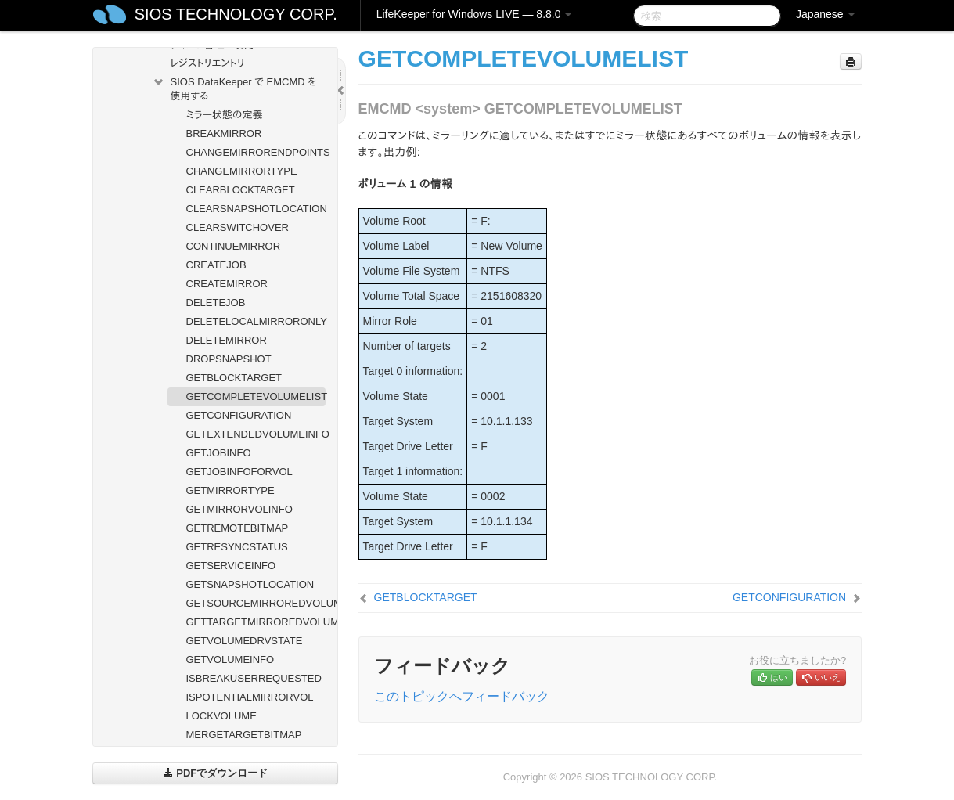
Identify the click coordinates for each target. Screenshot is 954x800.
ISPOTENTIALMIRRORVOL (250, 697)
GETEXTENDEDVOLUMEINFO (256, 434)
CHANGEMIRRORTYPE (241, 171)
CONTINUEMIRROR (233, 246)
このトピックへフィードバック (461, 696)
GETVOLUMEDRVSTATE (244, 641)
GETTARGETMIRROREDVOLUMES (256, 622)
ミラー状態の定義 (224, 115)
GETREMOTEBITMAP (237, 528)
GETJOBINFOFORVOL (239, 471)
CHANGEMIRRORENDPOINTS (256, 152)
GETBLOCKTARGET (234, 378)
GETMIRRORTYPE (230, 490)
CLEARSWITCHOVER (237, 227)
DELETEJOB (216, 302)
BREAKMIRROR (224, 133)
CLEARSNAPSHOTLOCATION (256, 208)
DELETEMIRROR (226, 340)
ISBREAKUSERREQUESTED (254, 678)
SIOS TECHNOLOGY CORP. (236, 14)
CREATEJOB (216, 265)
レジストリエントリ (208, 63)
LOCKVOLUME (221, 716)
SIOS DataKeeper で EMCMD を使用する (234, 87)
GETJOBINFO (218, 453)
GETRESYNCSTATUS (237, 547)
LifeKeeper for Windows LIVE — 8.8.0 (474, 14)
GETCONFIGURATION (239, 415)
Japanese (825, 14)
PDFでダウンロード (215, 773)
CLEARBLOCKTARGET (240, 190)
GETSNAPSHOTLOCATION (250, 584)
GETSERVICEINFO (231, 565)
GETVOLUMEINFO (230, 659)
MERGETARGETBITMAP (244, 735)
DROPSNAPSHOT (229, 359)
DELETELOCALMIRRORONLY (256, 321)
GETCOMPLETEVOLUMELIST (256, 396)
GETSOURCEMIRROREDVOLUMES (256, 603)
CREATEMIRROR (227, 284)
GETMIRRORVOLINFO (239, 509)
